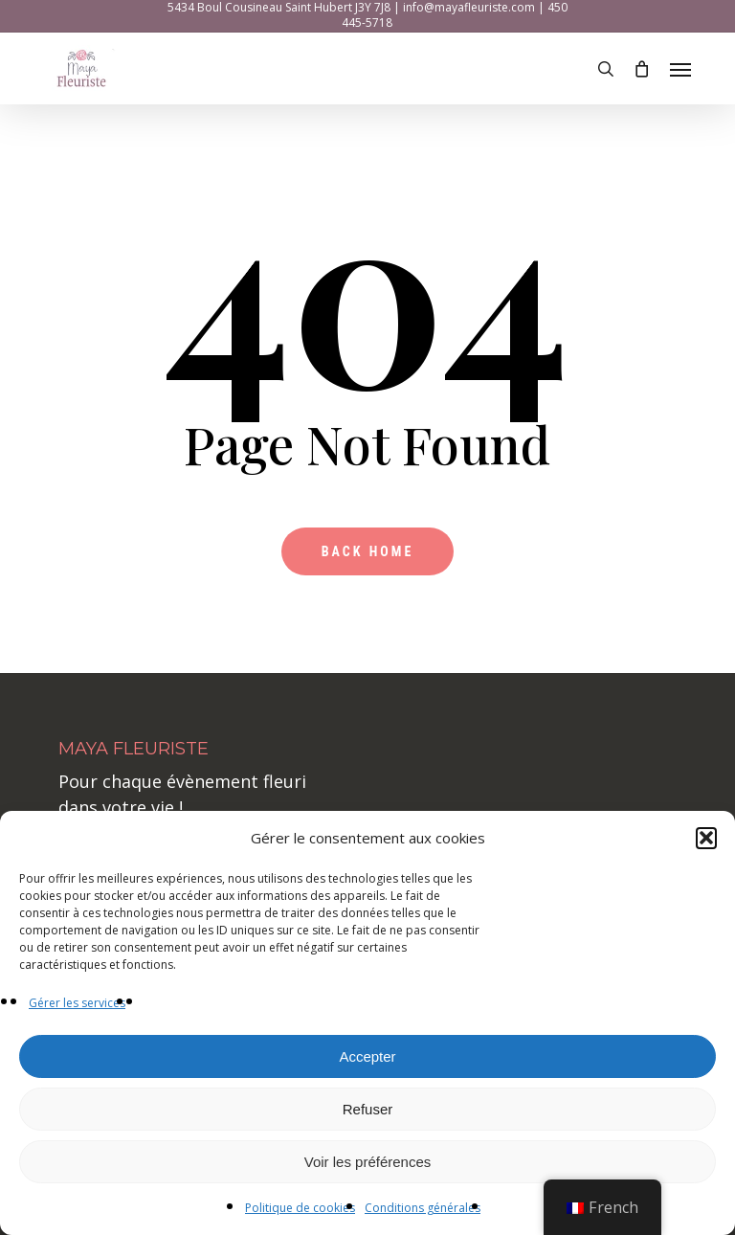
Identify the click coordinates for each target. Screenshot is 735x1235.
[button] (706, 838)
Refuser (368, 1109)
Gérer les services (77, 1003)
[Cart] (642, 69)
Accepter (367, 1056)
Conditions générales (422, 1208)
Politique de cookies (300, 1208)
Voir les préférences (368, 1162)
